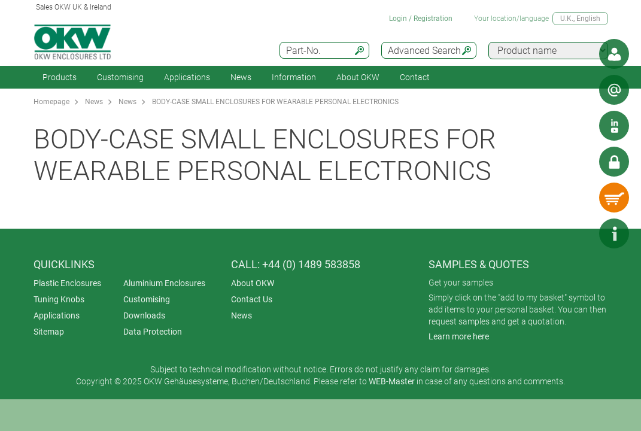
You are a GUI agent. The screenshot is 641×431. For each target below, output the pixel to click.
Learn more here (459, 336)
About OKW (252, 283)
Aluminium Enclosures (164, 283)
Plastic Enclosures (67, 283)
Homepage (51, 102)
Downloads (144, 315)
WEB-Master (392, 381)
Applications (187, 77)
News (240, 77)
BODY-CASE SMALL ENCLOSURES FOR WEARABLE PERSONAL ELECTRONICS (275, 102)
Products (59, 77)
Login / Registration (420, 18)
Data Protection (152, 331)
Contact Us (251, 299)
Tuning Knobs (59, 299)
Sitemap (49, 331)
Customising (120, 77)
